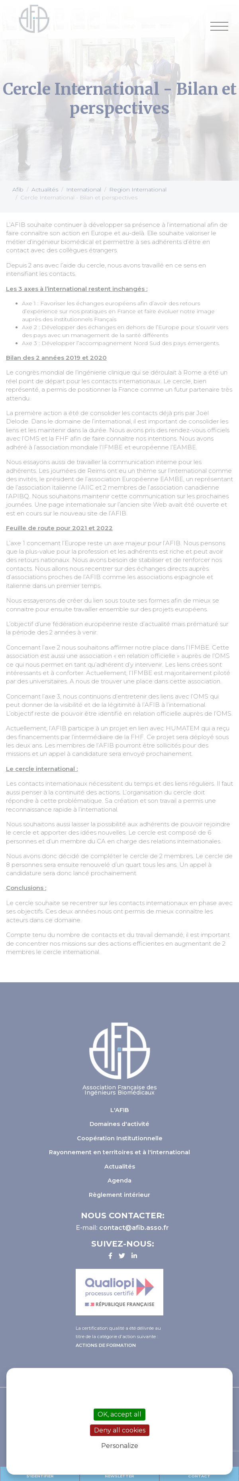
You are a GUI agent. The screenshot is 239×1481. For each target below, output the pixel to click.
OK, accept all (119, 1414)
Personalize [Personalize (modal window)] (119, 1446)
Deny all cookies (119, 1430)
